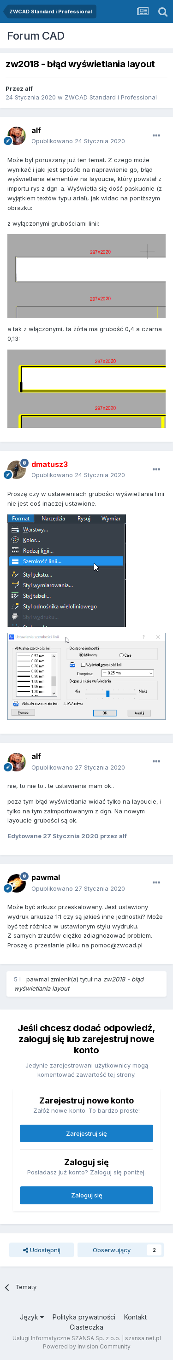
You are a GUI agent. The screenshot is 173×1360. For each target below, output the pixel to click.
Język (32, 1317)
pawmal (45, 877)
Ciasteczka (86, 1327)
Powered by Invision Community (87, 1346)
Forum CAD (36, 35)
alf (29, 88)
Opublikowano (78, 141)
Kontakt (135, 1317)
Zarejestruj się (86, 1133)
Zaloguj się (86, 1195)
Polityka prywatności (84, 1317)
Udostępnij (41, 1250)
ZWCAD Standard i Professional (111, 97)
